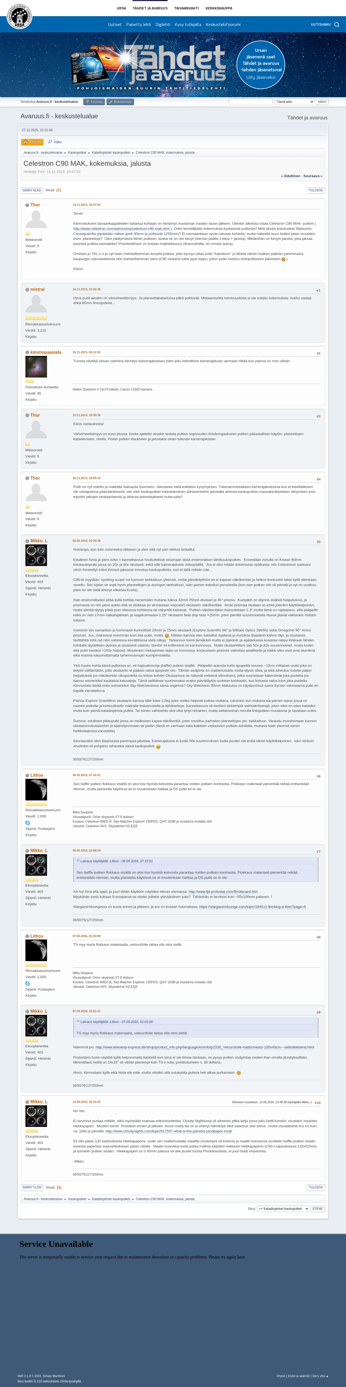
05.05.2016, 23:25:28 (87, 540)
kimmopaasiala (45, 352)
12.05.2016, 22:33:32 (87, 1101)
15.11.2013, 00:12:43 (87, 352)
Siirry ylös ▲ (320, 1376)
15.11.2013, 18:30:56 (87, 415)
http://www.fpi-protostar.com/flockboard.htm (223, 892)
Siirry (251, 1208)
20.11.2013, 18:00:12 (87, 478)
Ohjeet (281, 1376)
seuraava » (313, 176)
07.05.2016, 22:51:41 (87, 1011)
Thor (35, 205)
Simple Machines (54, 1376)
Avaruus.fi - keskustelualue (59, 116)
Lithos (36, 775)
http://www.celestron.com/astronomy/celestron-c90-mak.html (121, 229)
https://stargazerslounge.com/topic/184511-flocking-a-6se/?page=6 (252, 907)
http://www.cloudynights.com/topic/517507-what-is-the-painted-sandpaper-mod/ (169, 1131)
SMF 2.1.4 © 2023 (29, 1376)
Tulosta (316, 190)
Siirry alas (31, 190)
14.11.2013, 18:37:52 (87, 204)
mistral (37, 289)
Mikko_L (39, 540)
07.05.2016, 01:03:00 (87, 936)
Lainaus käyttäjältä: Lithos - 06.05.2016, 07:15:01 (117, 861)
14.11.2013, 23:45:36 (87, 289)
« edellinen (290, 176)
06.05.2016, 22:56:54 (87, 850)
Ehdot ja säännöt (299, 1376)
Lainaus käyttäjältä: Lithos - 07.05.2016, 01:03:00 (117, 1022)
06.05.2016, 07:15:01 (87, 775)
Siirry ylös (31, 1187)
